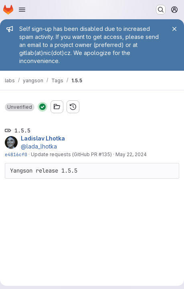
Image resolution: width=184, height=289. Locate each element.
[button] (19, 107)
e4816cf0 (16, 154)
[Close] (174, 29)
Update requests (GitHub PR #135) (71, 154)
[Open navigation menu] (22, 9)
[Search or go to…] (161, 9)
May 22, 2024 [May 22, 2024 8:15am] (131, 154)
